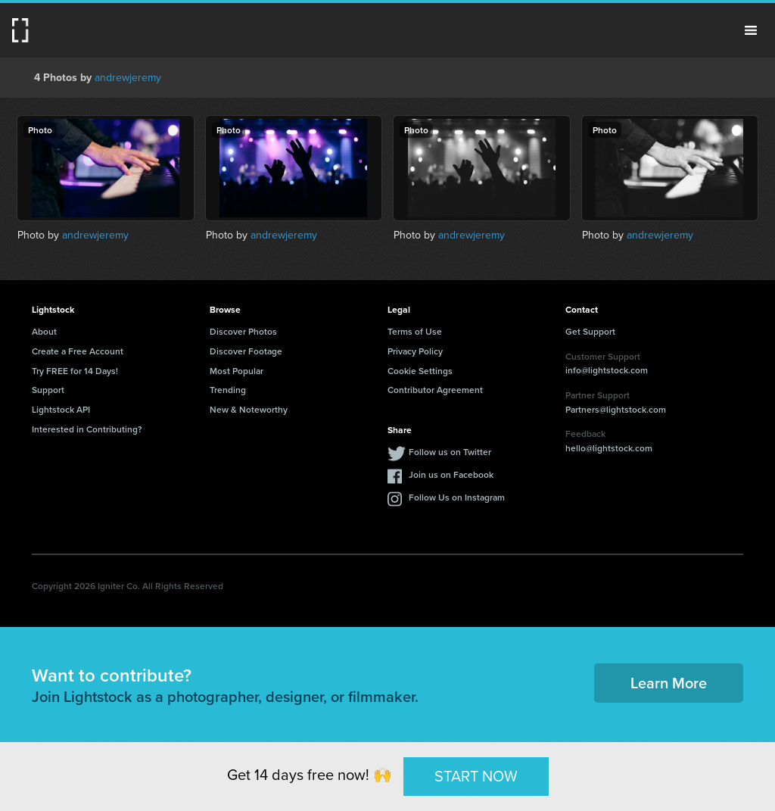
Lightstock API (61, 409)
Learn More (668, 683)
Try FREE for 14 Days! (75, 370)
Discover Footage (246, 351)
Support (48, 389)
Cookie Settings (420, 370)
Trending (228, 389)
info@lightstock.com (606, 369)
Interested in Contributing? (87, 429)
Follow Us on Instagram (457, 497)
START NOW (476, 776)
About (44, 331)
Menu (751, 30)
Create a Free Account (77, 351)
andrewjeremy (128, 78)
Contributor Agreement (435, 389)
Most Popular (236, 370)
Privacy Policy (415, 351)
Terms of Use (415, 331)
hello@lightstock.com (608, 447)
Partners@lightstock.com (615, 409)
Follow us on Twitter (450, 451)
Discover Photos (243, 331)
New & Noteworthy (249, 409)
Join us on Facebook (451, 474)
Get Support (590, 331)
